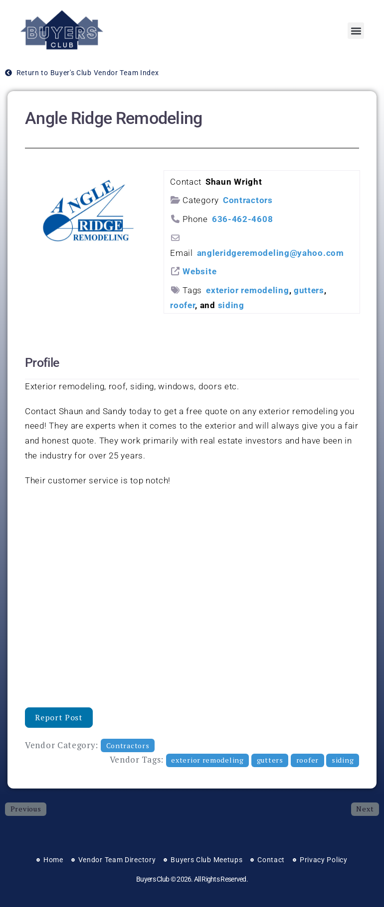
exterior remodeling (247, 290)
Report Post (59, 717)
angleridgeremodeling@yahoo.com (270, 253)
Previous (25, 808)
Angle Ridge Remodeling (113, 118)
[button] (356, 30)
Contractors (248, 200)
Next (365, 808)
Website (199, 271)
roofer (182, 305)
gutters (309, 290)
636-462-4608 (242, 219)
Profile (42, 362)
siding (231, 305)
